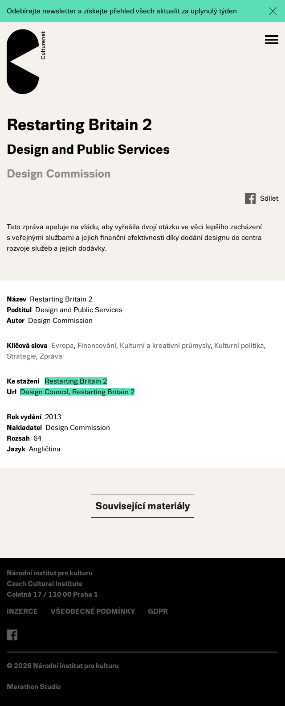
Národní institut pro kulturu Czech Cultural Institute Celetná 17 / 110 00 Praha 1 (52, 583)
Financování (96, 345)
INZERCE (22, 611)
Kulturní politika (239, 345)
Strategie (21, 356)
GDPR (158, 611)
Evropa (62, 345)
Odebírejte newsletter (41, 11)
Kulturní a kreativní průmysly (165, 345)
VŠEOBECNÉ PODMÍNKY (94, 611)
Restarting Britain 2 (76, 381)
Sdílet (261, 198)
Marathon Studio (34, 686)
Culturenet (26, 61)
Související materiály (142, 506)
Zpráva (51, 356)
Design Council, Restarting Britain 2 (77, 392)
